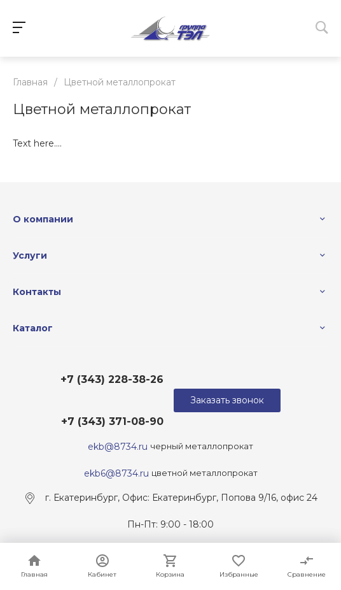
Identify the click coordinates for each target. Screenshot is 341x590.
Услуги (30, 255)
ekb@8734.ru (119, 446)
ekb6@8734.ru (116, 473)
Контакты (37, 292)
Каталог (33, 328)
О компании (43, 219)
